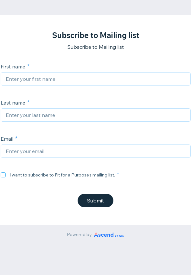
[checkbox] (3, 175)
